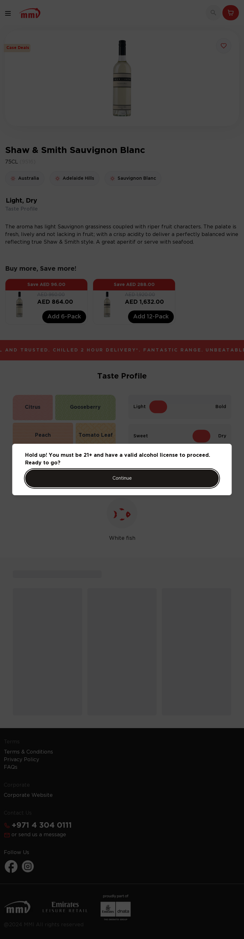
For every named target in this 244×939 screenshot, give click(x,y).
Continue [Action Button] (122, 478)
